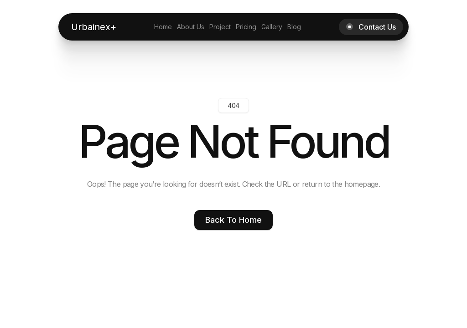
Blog (294, 27)
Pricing (246, 27)
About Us (190, 27)
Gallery (271, 27)
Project (220, 27)
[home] (93, 26)
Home (163, 27)
